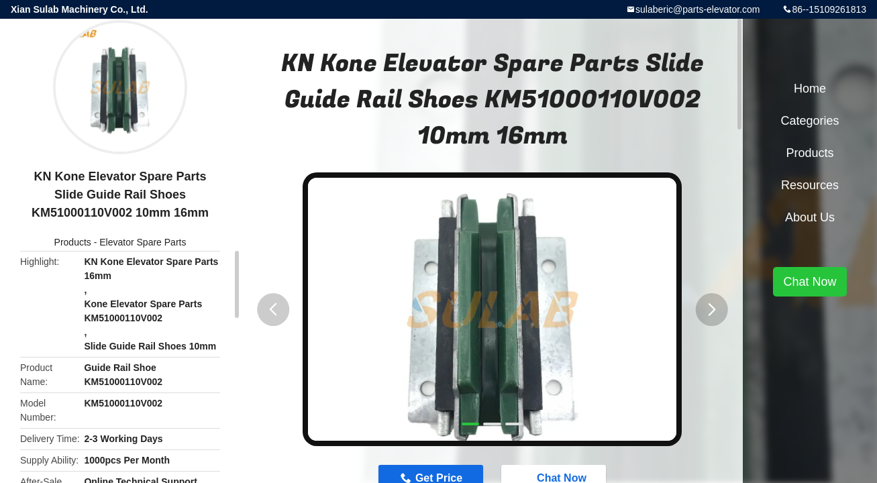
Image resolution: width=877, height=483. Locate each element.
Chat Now (809, 281)
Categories (809, 120)
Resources (810, 185)
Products (72, 242)
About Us (810, 217)
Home (810, 88)
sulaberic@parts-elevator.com (697, 9)
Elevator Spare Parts (142, 242)
